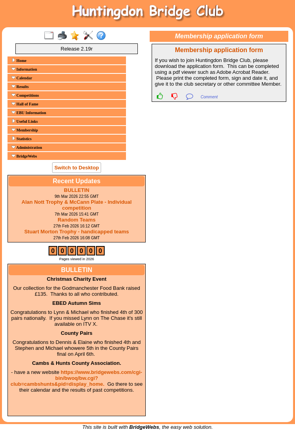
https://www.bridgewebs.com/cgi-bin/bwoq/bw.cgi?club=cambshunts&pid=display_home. (76, 378)
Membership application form (219, 50)
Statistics (21, 138)
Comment (209, 97)
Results (20, 86)
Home (18, 60)
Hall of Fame (24, 103)
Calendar (21, 77)
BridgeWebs (24, 156)
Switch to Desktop (76, 168)
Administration (26, 147)
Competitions (25, 95)
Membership (24, 130)
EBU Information (28, 112)
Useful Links (24, 121)
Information (24, 69)
